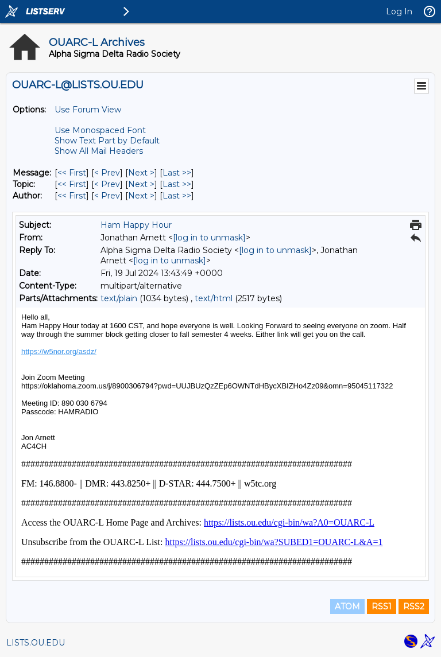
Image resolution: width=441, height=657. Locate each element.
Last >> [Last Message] (177, 173)
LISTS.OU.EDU (35, 642)
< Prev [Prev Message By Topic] (107, 184)
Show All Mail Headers (99, 151)
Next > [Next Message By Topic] (141, 184)
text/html (214, 298)
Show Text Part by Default (107, 140)
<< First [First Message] (71, 173)
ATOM (347, 606)
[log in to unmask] (209, 237)
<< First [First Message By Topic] (71, 184)
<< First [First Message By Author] (71, 196)
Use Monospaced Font (100, 130)
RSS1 (382, 606)
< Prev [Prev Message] (107, 173)
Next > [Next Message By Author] (141, 196)
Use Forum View (88, 109)
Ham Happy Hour (136, 225)
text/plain (118, 298)
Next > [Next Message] (141, 173)
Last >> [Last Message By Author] (177, 196)
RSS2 (413, 606)
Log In (399, 11)
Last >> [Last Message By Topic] (177, 184)
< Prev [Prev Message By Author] (107, 196)
